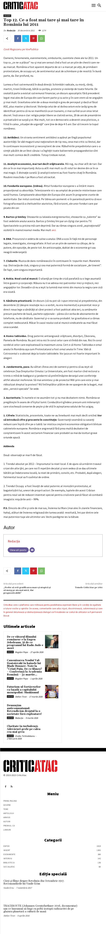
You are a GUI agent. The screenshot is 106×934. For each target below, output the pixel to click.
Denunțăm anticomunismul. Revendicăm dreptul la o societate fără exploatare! (24, 710)
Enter (10, 652)
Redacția (11, 30)
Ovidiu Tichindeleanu (25, 736)
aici (54, 230)
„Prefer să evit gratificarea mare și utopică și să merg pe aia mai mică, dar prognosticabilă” (27, 590)
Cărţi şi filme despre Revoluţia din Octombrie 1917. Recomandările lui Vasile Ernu (33, 882)
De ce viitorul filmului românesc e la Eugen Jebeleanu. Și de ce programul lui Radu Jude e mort (25, 642)
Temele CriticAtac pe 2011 (89, 587)
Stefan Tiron (21, 696)
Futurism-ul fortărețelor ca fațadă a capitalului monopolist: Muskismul (24, 689)
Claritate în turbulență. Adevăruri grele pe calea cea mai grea (23, 729)
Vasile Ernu (8, 887)
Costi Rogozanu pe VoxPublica (20, 49)
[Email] (32, 550)
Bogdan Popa (21, 652)
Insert (7, 15)
